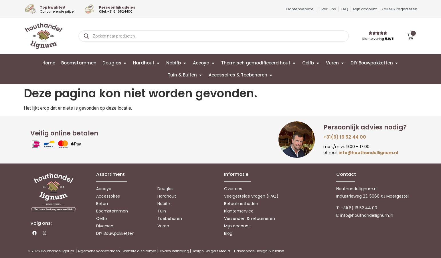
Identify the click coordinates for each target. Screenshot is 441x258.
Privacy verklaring (174, 251)
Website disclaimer (139, 251)
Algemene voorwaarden (99, 251)
